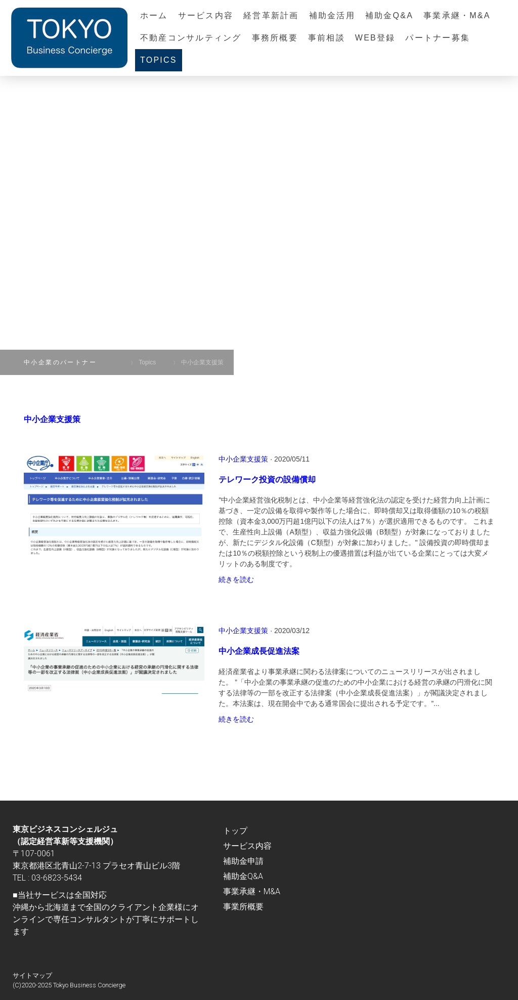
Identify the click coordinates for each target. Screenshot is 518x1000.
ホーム (154, 15)
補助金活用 (332, 15)
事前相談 (326, 37)
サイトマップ (32, 975)
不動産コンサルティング (191, 37)
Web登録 (375, 37)
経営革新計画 (270, 15)
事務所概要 (275, 37)
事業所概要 (243, 906)
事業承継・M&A (457, 15)
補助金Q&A (389, 15)
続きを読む (236, 579)
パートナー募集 (437, 37)
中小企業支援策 (243, 459)
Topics (158, 60)
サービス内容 (205, 15)
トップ (235, 831)
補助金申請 (243, 861)
